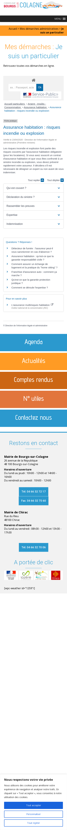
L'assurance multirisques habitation (32, 305)
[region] (33, 802)
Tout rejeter (33, 822)
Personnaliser (33, 814)
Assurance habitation (35, 107)
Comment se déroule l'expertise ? (29, 287)
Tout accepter (33, 805)
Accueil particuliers (14, 103)
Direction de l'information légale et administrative (26, 325)
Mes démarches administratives (39, 29)
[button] (57, 18)
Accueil (13, 29)
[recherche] (22, 87)
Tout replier (36, 180)
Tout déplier (55, 180)
